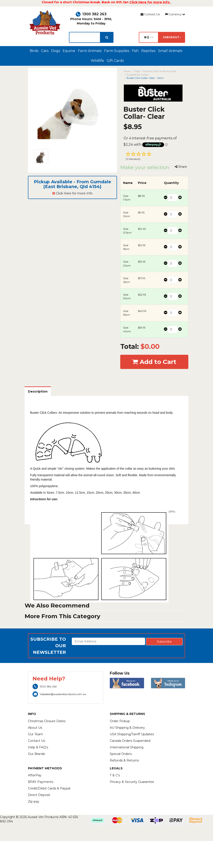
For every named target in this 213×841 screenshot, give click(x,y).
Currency (175, 14)
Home (127, 71)
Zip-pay (33, 801)
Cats (44, 51)
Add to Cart (154, 361)
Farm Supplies (116, 51)
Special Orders (121, 754)
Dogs (55, 51)
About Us (35, 728)
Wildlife (97, 61)
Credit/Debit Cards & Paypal (49, 788)
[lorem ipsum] (84, 37)
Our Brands (36, 754)
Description (38, 391)
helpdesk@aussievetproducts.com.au (59, 694)
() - (148, 37)
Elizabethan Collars (138, 74)
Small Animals (170, 51)
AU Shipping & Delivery (127, 728)
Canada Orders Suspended (130, 741)
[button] (154, 156)
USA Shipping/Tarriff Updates (132, 734)
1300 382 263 (91, 14)
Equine (69, 51)
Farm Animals (89, 51)
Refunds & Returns (124, 760)
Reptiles (148, 51)
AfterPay (34, 775)
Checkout (172, 37)
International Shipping (126, 747)
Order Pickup (120, 721)
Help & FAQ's (38, 747)
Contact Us (150, 14)
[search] (106, 37)
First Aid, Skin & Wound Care (159, 71)
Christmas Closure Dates (46, 721)
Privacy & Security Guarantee (132, 782)
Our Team (35, 734)
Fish (135, 51)
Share (181, 167)
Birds (34, 51)
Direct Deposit (39, 795)
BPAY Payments (40, 782)
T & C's (115, 775)
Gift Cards (115, 61)
